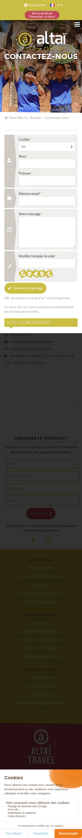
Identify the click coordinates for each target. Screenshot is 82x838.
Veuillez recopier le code (37, 256)
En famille (41, 585)
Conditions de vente (41, 631)
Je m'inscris (38, 513)
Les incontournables (41, 602)
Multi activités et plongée (41, 576)
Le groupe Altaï (41, 678)
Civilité (24, 139)
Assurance (41, 623)
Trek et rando (41, 568)
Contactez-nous (41, 686)
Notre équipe (41, 694)
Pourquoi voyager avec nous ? (41, 703)
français (52, 5)
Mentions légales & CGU (41, 656)
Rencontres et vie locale (41, 593)
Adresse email (29, 193)
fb (33, 541)
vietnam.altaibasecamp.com (30, 349)
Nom (22, 156)
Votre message (30, 214)
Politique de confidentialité (41, 640)
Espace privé (37, 5)
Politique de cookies (41, 648)
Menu (77, 24)
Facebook (36, 712)
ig (48, 541)
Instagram (43, 712)
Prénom (25, 173)
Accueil (35, 118)
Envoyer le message (28, 288)
